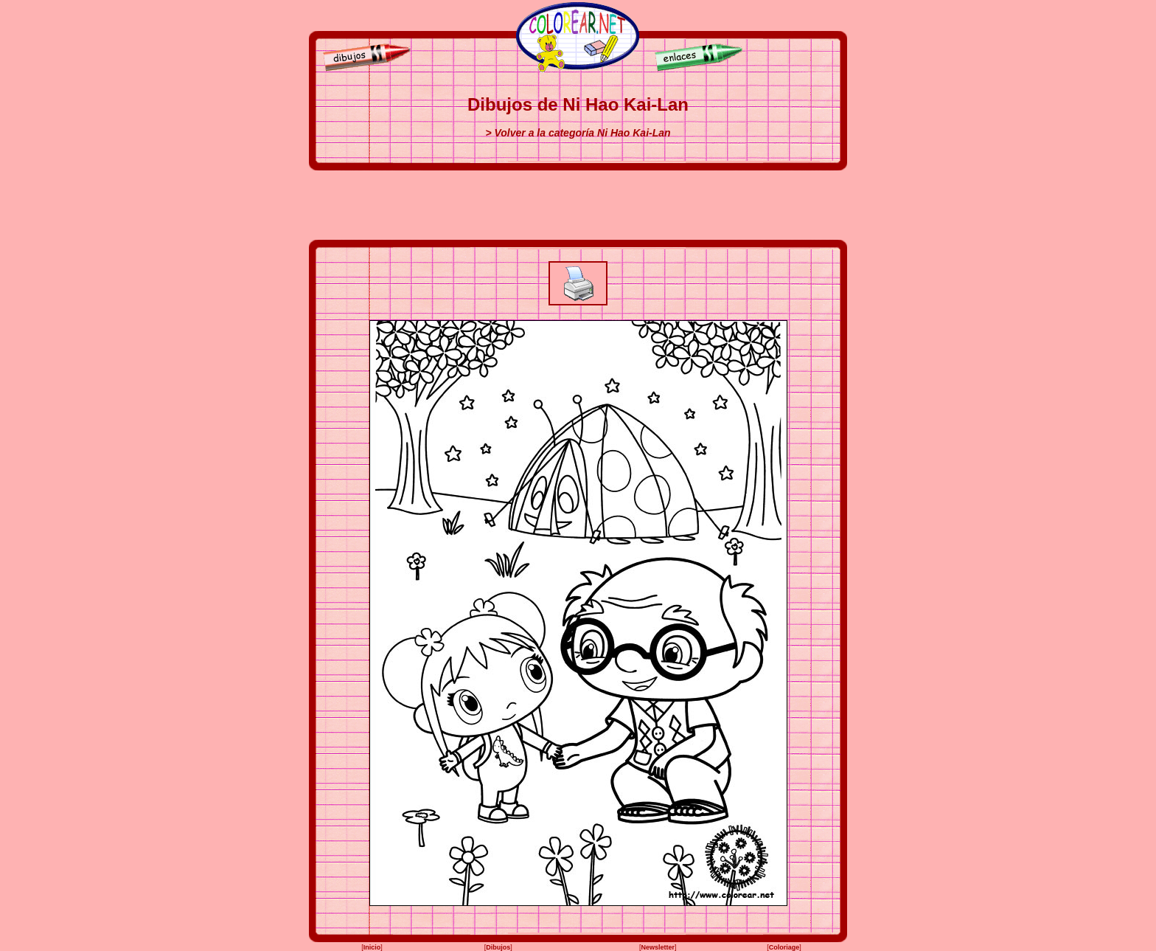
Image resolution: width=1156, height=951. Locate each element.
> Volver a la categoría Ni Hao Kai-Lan (577, 133)
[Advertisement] (578, 205)
